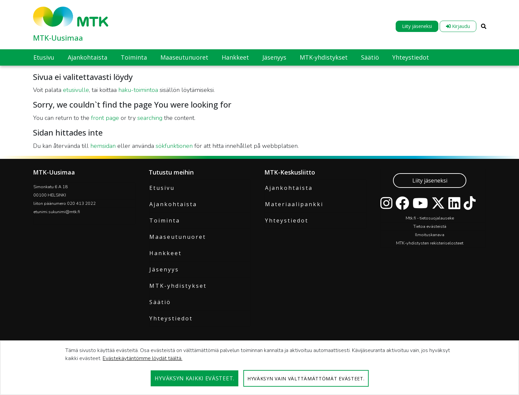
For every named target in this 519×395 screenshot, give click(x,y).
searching (149, 118)
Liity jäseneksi (417, 26)
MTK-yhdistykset (178, 285)
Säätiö (160, 302)
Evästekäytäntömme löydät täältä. (142, 358)
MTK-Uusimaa (58, 38)
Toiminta (164, 220)
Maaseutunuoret (177, 236)
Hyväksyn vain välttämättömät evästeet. (306, 378)
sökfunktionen (174, 146)
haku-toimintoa (138, 90)
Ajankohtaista (173, 204)
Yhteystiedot (171, 318)
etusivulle (76, 90)
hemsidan (103, 146)
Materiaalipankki (294, 204)
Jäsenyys (164, 269)
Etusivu (162, 188)
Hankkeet (165, 253)
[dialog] (259, 367)
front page (105, 118)
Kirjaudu (458, 26)
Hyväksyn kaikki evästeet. (194, 378)
